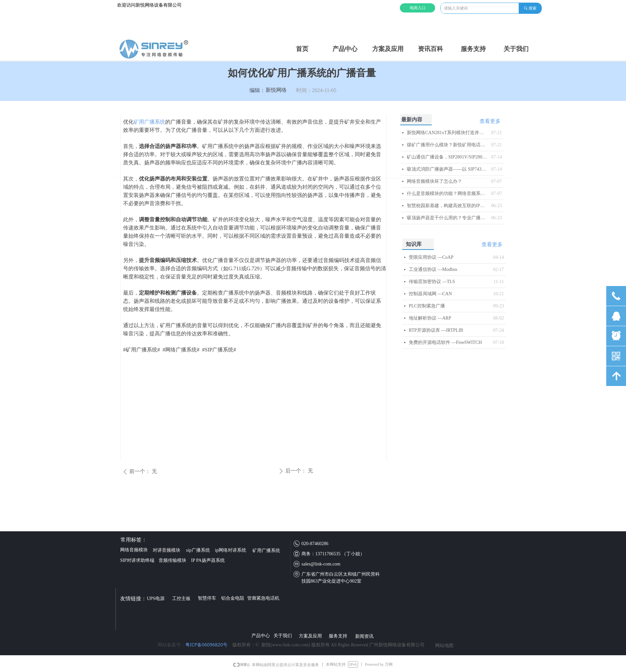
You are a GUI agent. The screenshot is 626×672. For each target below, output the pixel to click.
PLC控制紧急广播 (427, 305)
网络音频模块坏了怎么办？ (434, 181)
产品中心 (344, 48)
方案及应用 (388, 48)
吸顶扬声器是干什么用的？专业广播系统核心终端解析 (447, 217)
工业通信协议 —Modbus (433, 269)
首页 (302, 48)
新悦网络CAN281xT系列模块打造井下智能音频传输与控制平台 (447, 132)
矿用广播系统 (149, 122)
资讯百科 (430, 48)
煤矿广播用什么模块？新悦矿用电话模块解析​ (447, 144)
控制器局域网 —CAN (430, 293)
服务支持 (473, 48)
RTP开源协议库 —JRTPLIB (436, 330)
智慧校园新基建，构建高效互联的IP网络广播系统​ (447, 205)
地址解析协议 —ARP (430, 318)
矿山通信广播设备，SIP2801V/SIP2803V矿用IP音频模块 (447, 157)
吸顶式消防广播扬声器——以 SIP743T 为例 (447, 169)
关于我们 (516, 48)
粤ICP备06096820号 (206, 644)
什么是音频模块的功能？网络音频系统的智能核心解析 (447, 193)
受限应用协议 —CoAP (431, 257)
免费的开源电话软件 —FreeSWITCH (445, 342)
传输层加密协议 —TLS (432, 281)
